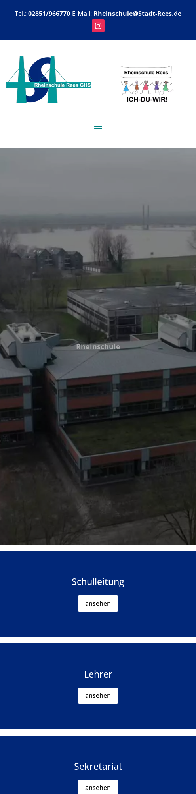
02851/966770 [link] (49, 13)
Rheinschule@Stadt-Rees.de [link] (137, 13)
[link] (48, 100)
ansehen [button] (98, 603)
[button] (98, 25)
